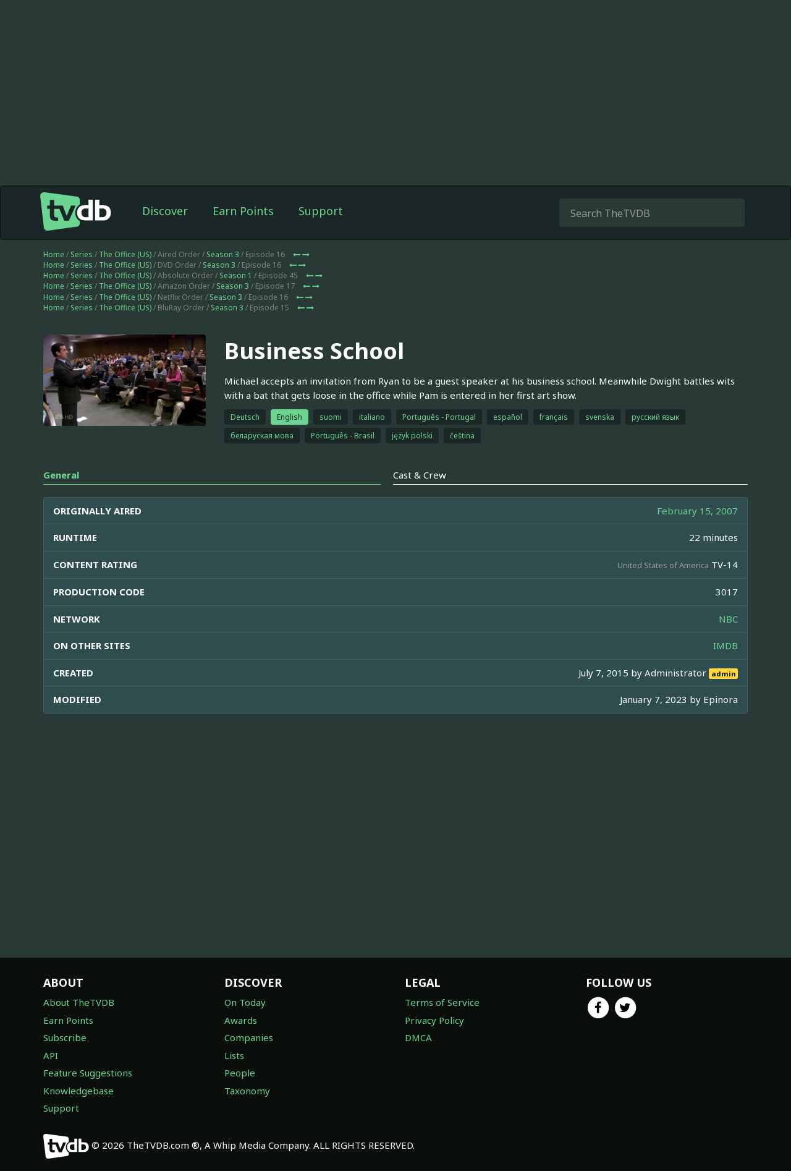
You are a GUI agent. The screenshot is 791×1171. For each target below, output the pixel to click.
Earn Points (243, 210)
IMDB (725, 645)
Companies (248, 1037)
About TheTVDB (78, 1002)
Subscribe (65, 1037)
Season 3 (222, 254)
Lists (234, 1055)
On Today (245, 1002)
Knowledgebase (78, 1090)
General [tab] (61, 475)
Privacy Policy (434, 1020)
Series (81, 254)
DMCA (418, 1037)
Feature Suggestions (87, 1073)
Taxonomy (247, 1090)
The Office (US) (125, 254)
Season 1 (235, 275)
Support (320, 210)
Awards (240, 1020)
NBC (728, 619)
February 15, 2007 (697, 511)
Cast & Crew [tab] (419, 475)
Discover (165, 210)
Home (53, 254)
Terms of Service (442, 1002)
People (239, 1073)
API (50, 1055)
